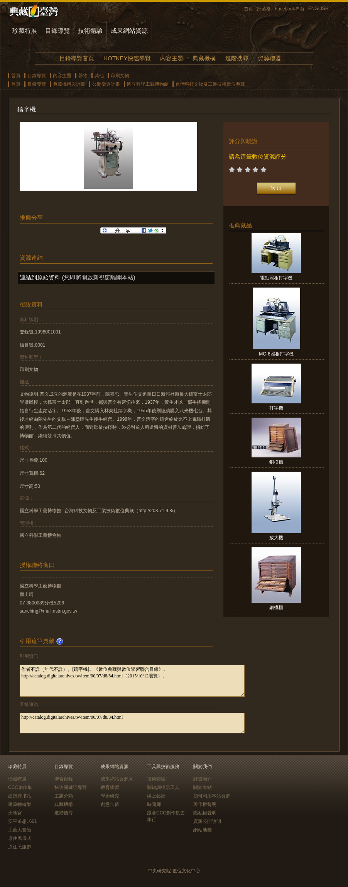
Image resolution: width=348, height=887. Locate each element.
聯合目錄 (63, 779)
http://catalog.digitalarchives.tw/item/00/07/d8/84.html (132, 723)
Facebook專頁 (289, 9)
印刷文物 (120, 75)
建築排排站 (19, 796)
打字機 (276, 408)
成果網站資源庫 (117, 779)
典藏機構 (204, 58)
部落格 (264, 9)
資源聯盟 (269, 58)
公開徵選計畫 (106, 84)
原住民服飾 (19, 847)
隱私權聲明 (204, 813)
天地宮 (15, 813)
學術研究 (110, 796)
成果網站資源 (129, 30)
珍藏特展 (24, 30)
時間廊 (154, 804)
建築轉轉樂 (19, 804)
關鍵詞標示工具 (163, 787)
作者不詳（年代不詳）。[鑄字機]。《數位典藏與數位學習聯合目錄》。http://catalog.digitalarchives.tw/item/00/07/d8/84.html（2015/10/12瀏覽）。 (132, 681)
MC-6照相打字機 (276, 354)
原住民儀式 (19, 838)
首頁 (248, 9)
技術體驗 (90, 30)
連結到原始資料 (40, 277)
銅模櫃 (276, 462)
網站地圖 (202, 830)
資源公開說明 (207, 821)
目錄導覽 (57, 30)
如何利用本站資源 (211, 796)
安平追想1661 (22, 821)
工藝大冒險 (19, 830)
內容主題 (171, 58)
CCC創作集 (20, 787)
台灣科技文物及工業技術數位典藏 (210, 84)
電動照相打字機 (276, 278)
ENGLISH (318, 8)
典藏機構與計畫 (69, 84)
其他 (99, 75)
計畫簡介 (202, 779)
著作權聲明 (204, 804)
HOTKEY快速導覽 (126, 58)
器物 (83, 75)
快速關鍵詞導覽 (70, 787)
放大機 (276, 537)
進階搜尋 (236, 58)
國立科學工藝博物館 (148, 84)
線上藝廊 (156, 796)
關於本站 (202, 787)
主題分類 (63, 796)
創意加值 (110, 804)
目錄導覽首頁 (76, 58)
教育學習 (110, 787)
